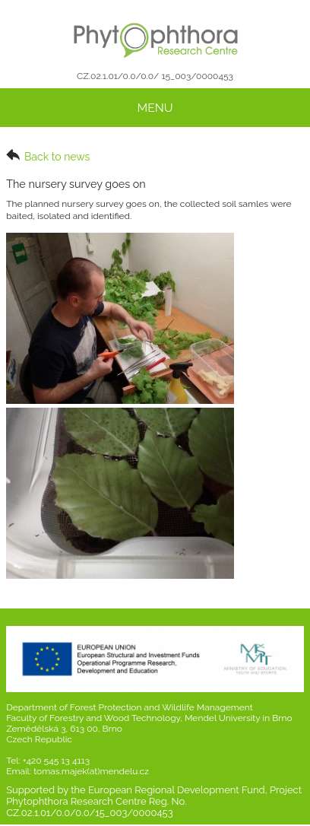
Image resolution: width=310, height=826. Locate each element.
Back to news (48, 156)
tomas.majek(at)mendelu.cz (91, 771)
